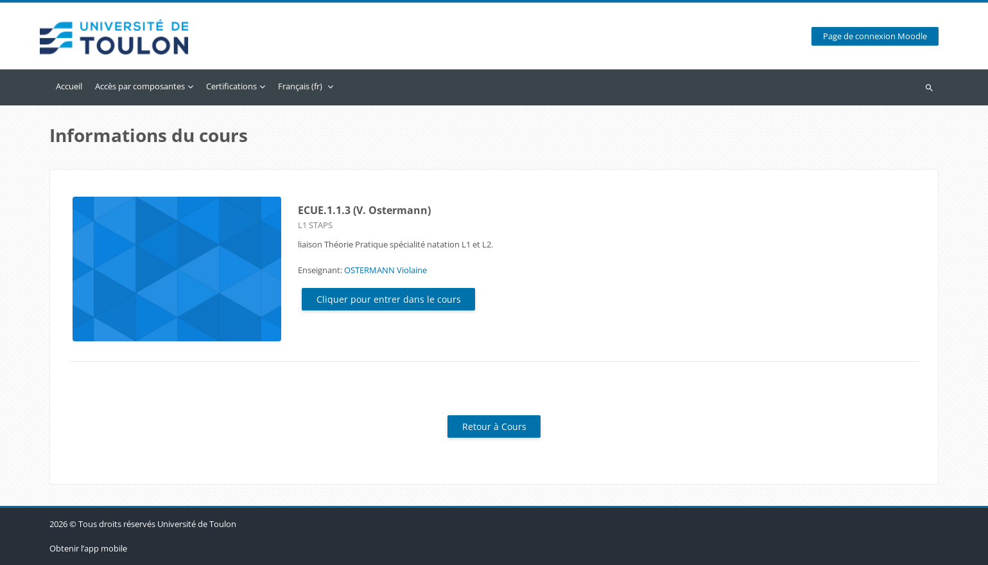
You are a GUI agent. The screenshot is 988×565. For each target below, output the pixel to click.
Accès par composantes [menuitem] (140, 86)
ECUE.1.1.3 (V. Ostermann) (364, 210)
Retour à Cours (494, 426)
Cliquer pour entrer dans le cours (388, 299)
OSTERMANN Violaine (385, 270)
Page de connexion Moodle (875, 36)
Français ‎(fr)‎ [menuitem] (300, 86)
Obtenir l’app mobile (88, 548)
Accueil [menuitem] (69, 86)
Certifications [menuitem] (231, 86)
